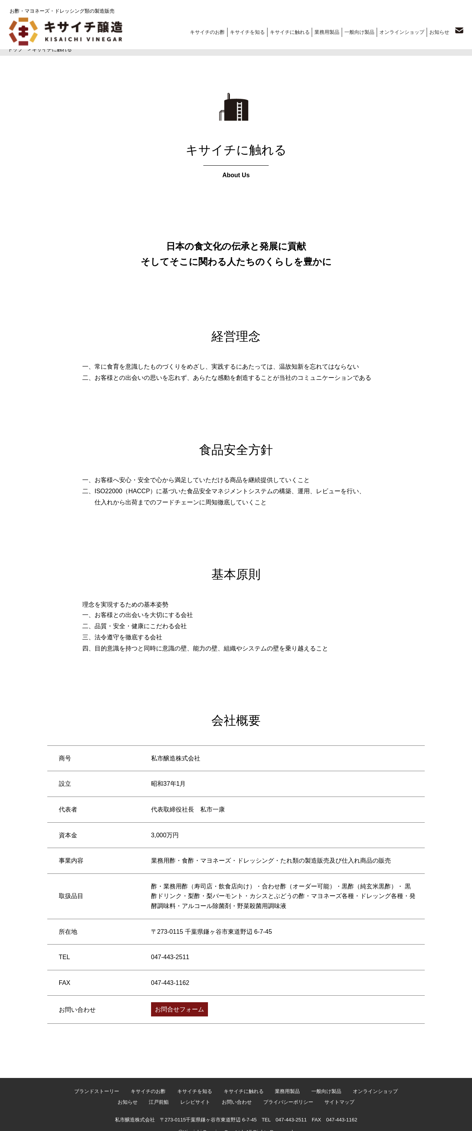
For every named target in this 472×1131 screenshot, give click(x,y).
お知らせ (438, 30)
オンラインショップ (399, 30)
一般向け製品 (357, 30)
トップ (15, 49)
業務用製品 (323, 30)
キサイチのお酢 (201, 30)
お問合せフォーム (179, 1009)
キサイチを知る (241, 30)
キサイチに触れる (285, 30)
